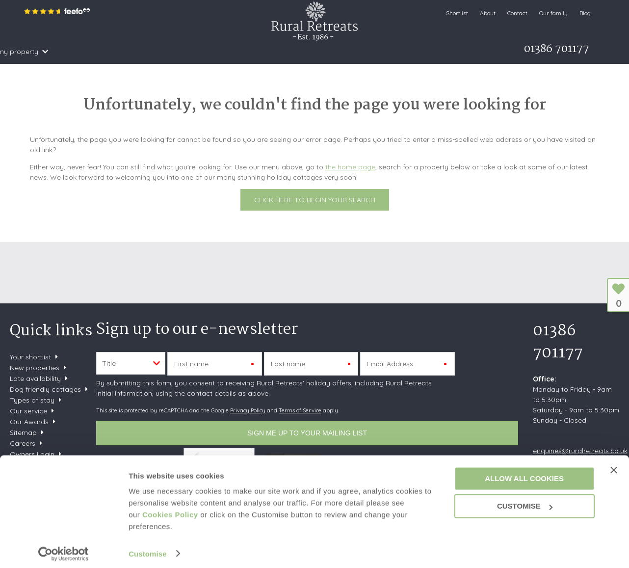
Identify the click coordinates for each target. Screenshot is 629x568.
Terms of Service (300, 410)
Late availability (35, 378)
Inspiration (147, 51)
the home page (350, 166)
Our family (553, 13)
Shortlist (457, 13)
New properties (35, 367)
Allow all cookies (524, 473)
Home (36, 51)
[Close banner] (613, 464)
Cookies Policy (170, 510)
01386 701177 (558, 342)
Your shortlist (30, 356)
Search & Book (84, 51)
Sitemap (23, 432)
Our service (28, 410)
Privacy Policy (247, 410)
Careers (22, 443)
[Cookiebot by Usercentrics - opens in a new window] (63, 548)
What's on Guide (292, 51)
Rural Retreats (314, 21)
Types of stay (32, 400)
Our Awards (29, 421)
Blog (585, 13)
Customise (148, 548)
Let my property (361, 51)
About (488, 13)
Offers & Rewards (215, 51)
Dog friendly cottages (45, 389)
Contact (517, 13)
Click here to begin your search (314, 199)
